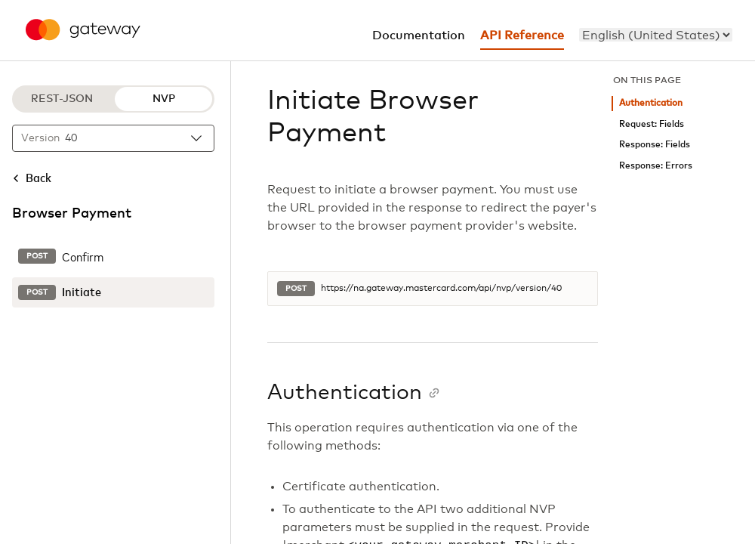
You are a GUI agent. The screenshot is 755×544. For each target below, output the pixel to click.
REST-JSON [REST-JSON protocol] (62, 99)
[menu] (655, 35)
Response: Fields (654, 145)
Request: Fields (651, 124)
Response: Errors (655, 166)
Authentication (651, 103)
